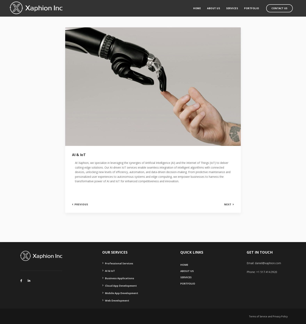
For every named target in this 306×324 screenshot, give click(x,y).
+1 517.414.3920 (266, 272)
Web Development (117, 300)
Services (236, 7)
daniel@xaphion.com (268, 263)
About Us (217, 7)
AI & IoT (110, 271)
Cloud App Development (121, 285)
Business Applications (119, 278)
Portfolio (255, 7)
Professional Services (119, 263)
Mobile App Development (121, 293)
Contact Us (283, 7)
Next (227, 204)
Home (201, 7)
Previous (81, 204)
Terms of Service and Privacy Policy (268, 316)
